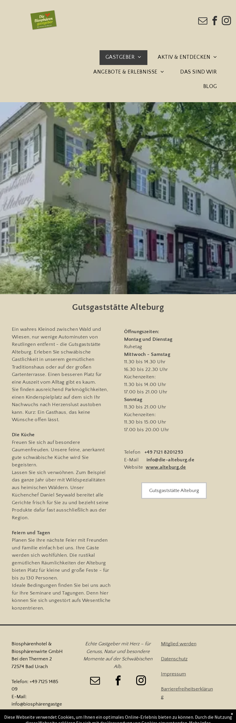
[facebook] (214, 22)
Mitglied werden (178, 644)
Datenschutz (174, 659)
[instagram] (226, 22)
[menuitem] (126, 57)
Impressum (173, 674)
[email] (203, 22)
